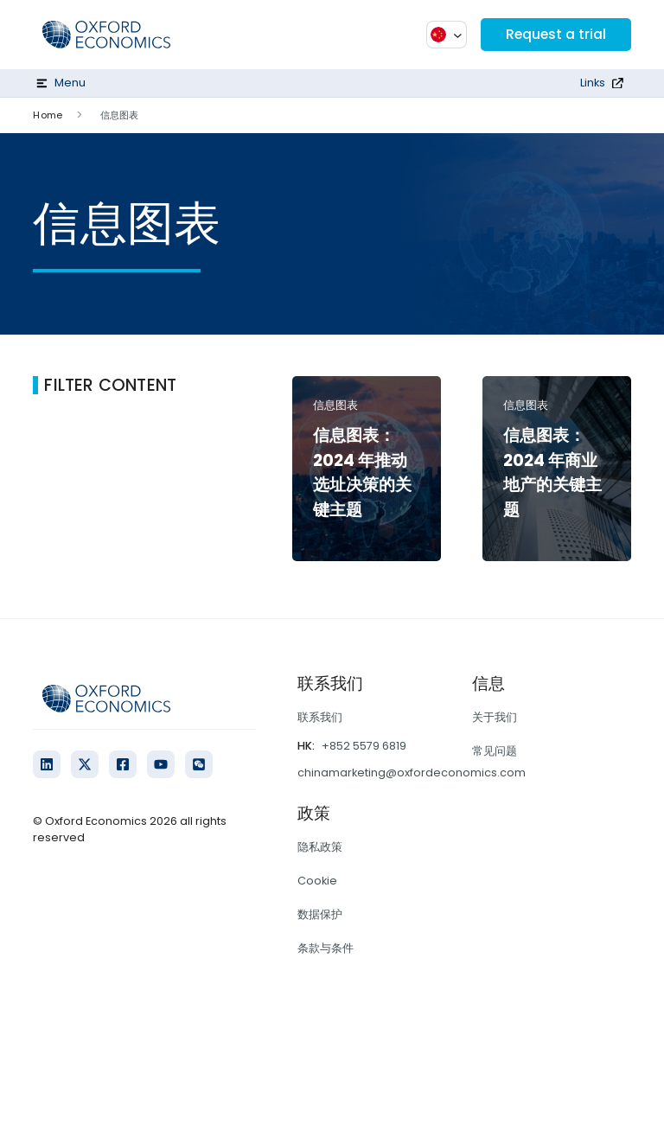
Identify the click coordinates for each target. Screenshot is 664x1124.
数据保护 (319, 914)
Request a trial (554, 34)
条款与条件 (325, 948)
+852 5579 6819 (364, 745)
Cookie (317, 880)
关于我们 (494, 717)
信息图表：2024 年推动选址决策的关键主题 (362, 472)
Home (47, 115)
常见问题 (494, 751)
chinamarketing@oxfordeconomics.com (411, 772)
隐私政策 (319, 847)
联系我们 (319, 717)
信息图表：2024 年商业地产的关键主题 (552, 472)
